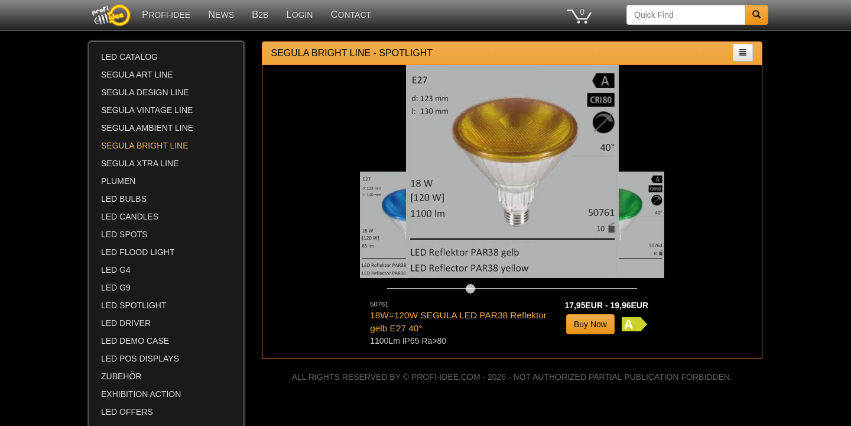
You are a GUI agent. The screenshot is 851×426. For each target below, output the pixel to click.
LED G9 (116, 287)
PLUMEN (118, 181)
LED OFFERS (127, 412)
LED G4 (116, 270)
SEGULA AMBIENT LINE (147, 128)
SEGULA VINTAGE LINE (147, 110)
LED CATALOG (129, 57)
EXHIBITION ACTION (141, 394)
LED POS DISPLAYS (140, 358)
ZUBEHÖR (121, 376)
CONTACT (350, 14)
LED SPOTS (124, 234)
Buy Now (590, 324)
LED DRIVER (126, 323)
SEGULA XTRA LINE (140, 163)
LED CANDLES (129, 216)
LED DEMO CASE (135, 341)
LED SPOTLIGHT (133, 305)
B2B (260, 14)
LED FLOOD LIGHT (137, 252)
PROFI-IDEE (166, 14)
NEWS (221, 14)
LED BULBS (124, 199)
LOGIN (299, 14)
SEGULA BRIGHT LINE (145, 145)
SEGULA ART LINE (137, 74)
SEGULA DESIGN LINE (145, 92)
